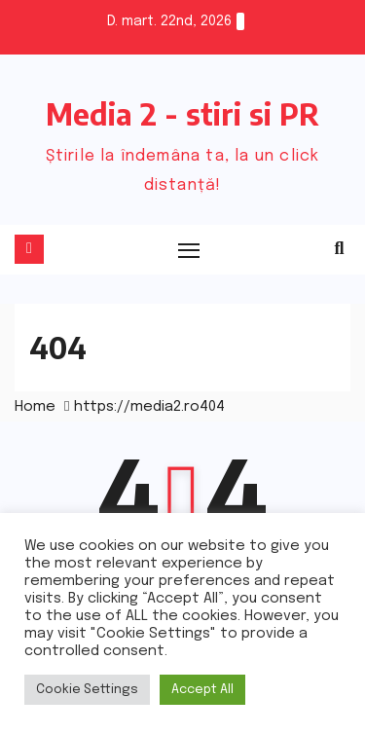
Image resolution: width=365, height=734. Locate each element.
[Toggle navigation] (189, 250)
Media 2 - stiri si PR (182, 113)
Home (35, 407)
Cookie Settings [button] (87, 689)
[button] (340, 249)
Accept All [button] (202, 689)
